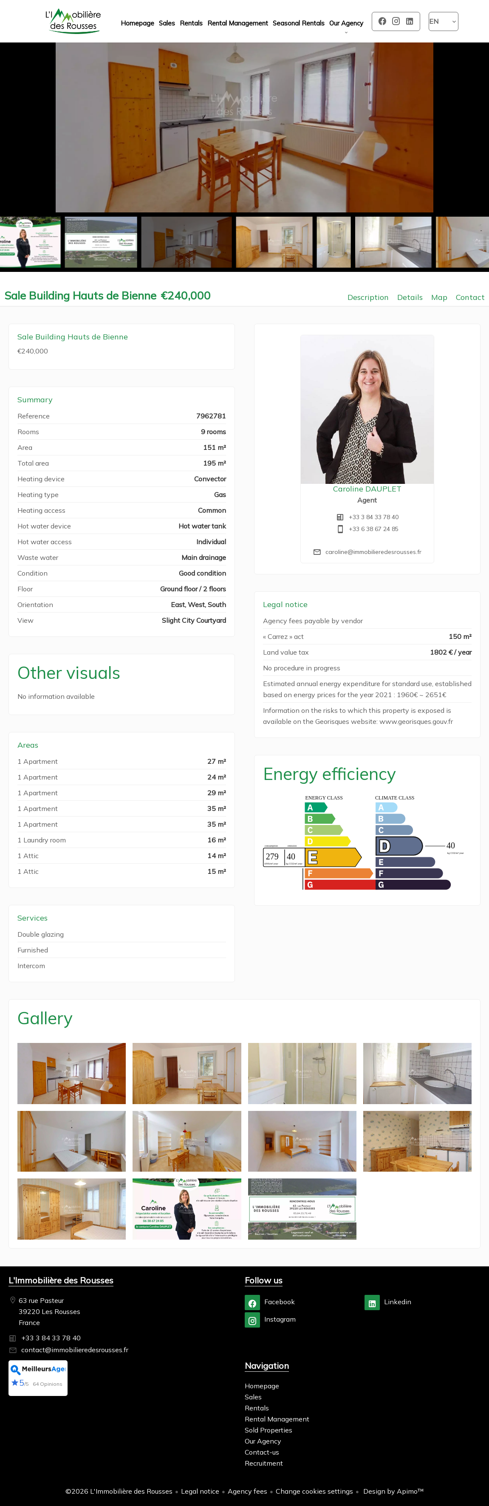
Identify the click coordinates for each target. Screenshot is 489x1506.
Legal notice (200, 1491)
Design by (393, 1491)
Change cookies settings (314, 1491)
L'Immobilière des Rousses (60, 1280)
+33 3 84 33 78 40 (374, 517)
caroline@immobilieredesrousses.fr (373, 552)
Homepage (73, 21)
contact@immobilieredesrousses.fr (74, 1349)
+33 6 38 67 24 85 (374, 529)
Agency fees (247, 1491)
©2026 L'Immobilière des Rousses (118, 1491)
